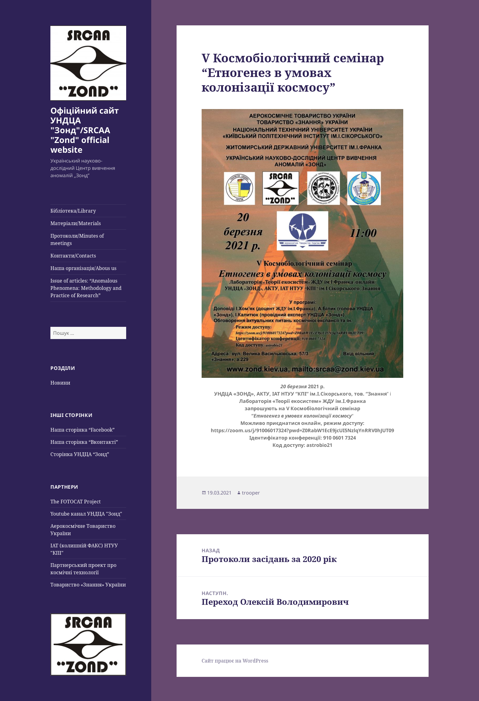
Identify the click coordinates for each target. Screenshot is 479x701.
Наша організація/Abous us (83, 268)
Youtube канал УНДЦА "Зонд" (86, 513)
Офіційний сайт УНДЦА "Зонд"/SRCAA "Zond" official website (84, 130)
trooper (251, 492)
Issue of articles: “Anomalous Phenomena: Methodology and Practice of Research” (86, 288)
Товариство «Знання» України (88, 584)
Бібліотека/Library (73, 210)
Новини (60, 382)
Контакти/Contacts (73, 255)
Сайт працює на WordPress (235, 660)
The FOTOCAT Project (75, 501)
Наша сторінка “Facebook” (82, 429)
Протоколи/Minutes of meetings (77, 239)
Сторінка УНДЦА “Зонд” (79, 454)
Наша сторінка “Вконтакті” (84, 442)
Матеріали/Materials (75, 223)
